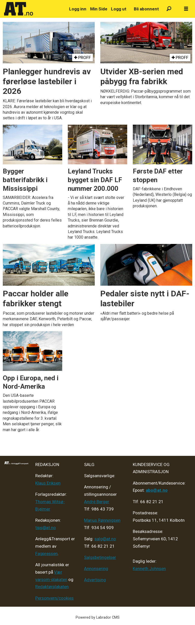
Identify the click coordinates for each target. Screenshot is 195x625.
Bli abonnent (146, 8)
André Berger (96, 501)
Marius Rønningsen (102, 520)
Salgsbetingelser (100, 557)
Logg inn (77, 8)
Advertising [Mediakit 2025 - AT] (95, 579)
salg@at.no (105, 538)
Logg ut (118, 8)
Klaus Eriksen (47, 483)
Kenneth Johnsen (149, 568)
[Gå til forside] (33, 9)
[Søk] (169, 9)
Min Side (98, 8)
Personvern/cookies (54, 598)
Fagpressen (46, 553)
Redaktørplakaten (52, 586)
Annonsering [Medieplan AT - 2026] (96, 568)
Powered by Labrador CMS (98, 617)
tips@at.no (45, 527)
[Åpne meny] (186, 9)
